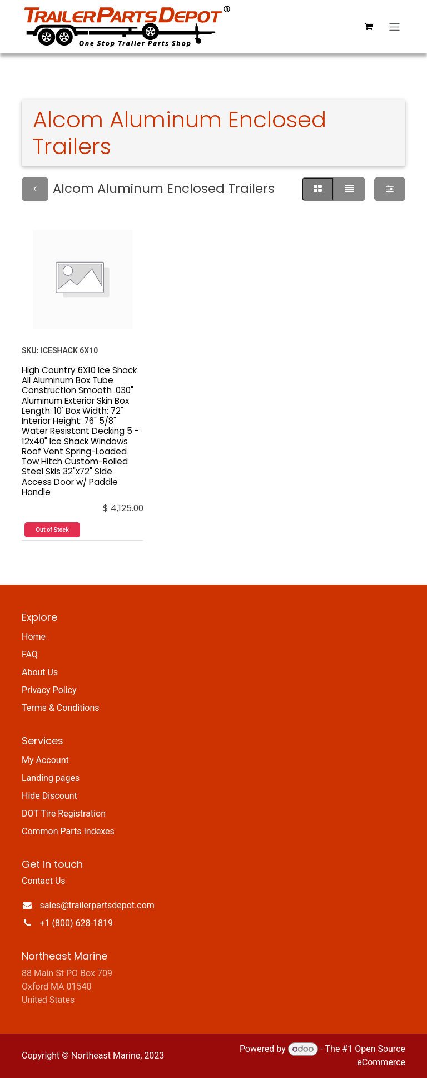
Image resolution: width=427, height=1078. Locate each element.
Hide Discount (49, 795)
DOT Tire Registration (64, 813)
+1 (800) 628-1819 (76, 923)
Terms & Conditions (61, 708)
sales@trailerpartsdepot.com (97, 905)
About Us (40, 672)
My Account (45, 760)
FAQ (30, 654)
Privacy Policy (49, 690)
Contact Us (44, 881)
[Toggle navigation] (394, 26)
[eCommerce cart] (368, 26)
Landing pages (51, 778)
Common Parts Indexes (68, 831)
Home (34, 636)
